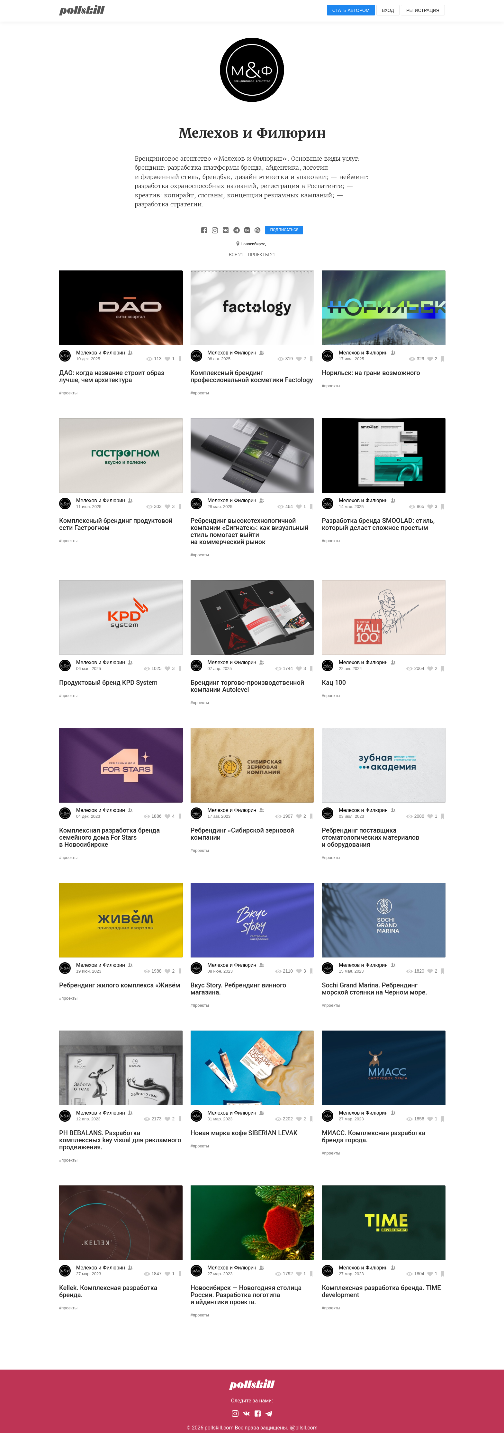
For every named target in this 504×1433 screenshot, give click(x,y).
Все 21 (236, 254)
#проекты (68, 393)
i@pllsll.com (304, 1428)
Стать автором (351, 10)
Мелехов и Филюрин (100, 352)
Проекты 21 (261, 254)
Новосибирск (253, 244)
